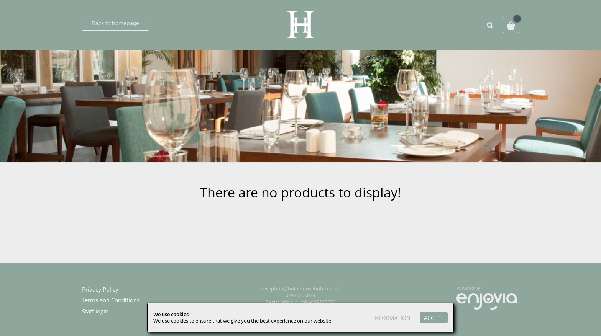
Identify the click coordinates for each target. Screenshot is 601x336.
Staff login (95, 311)
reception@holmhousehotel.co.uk (300, 288)
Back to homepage (115, 23)
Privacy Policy (100, 289)
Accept (433, 317)
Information (392, 317)
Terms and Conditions (111, 300)
